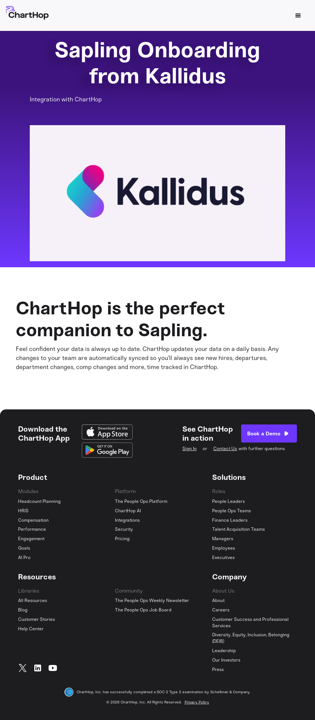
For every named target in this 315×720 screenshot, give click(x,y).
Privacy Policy (197, 702)
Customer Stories (36, 619)
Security (124, 529)
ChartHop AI (128, 510)
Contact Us (225, 448)
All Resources (32, 600)
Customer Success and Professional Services (250, 622)
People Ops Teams (231, 510)
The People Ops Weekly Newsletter (152, 600)
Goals (24, 548)
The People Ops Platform (141, 501)
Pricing (122, 538)
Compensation (33, 520)
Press (218, 669)
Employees (223, 548)
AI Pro (24, 557)
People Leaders (228, 501)
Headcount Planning (39, 501)
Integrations (127, 520)
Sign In (189, 448)
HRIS (23, 510)
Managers (222, 538)
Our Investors (226, 660)
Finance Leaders (230, 520)
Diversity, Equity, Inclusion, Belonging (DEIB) (250, 638)
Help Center (31, 628)
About (218, 600)
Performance (32, 529)
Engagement (31, 538)
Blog (23, 610)
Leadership (224, 650)
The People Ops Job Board (143, 610)
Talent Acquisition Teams (238, 529)
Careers (220, 610)
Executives (223, 557)
